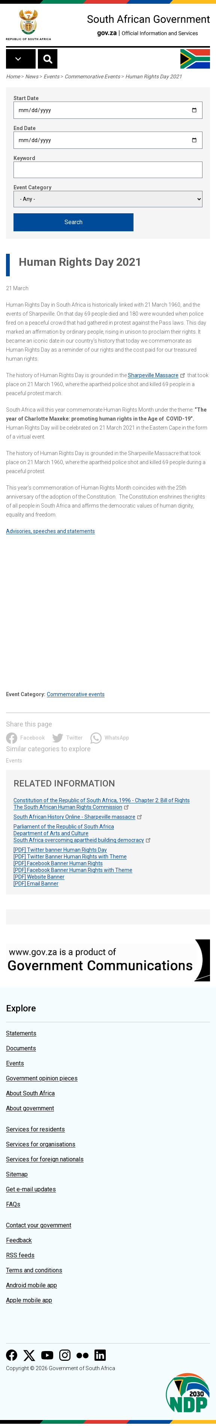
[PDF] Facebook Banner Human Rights (58, 863)
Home (13, 76)
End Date (25, 128)
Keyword (24, 158)
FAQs (13, 1204)
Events (51, 76)
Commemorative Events (92, 76)
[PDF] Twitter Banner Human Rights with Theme (70, 857)
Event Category (32, 187)
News (31, 76)
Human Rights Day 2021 (153, 76)
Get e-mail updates (31, 1189)
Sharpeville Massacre (153, 375)
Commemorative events (76, 694)
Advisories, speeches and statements (50, 531)
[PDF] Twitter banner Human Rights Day (60, 850)
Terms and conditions (34, 1270)
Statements (21, 1033)
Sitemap (17, 1174)
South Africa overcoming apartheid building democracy (79, 840)
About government (30, 1108)
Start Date (26, 98)
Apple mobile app (29, 1300)
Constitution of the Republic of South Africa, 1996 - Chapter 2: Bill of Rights (102, 800)
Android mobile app (31, 1285)
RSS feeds (20, 1255)
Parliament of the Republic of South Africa (64, 827)
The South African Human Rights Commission (68, 807)
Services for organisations (40, 1144)
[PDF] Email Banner (36, 884)
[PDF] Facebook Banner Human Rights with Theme (73, 870)
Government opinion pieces (42, 1078)
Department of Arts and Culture (51, 833)
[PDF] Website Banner (39, 877)
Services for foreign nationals (45, 1159)
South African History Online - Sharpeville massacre (74, 817)
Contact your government (38, 1225)
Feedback (19, 1240)
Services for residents (35, 1129)
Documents (21, 1048)
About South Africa (30, 1093)
